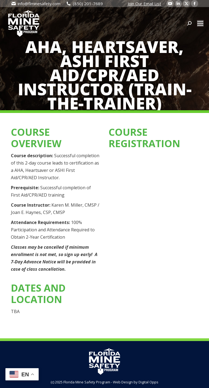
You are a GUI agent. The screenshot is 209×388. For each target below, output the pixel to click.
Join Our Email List (144, 3)
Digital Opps (148, 382)
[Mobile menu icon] (200, 23)
